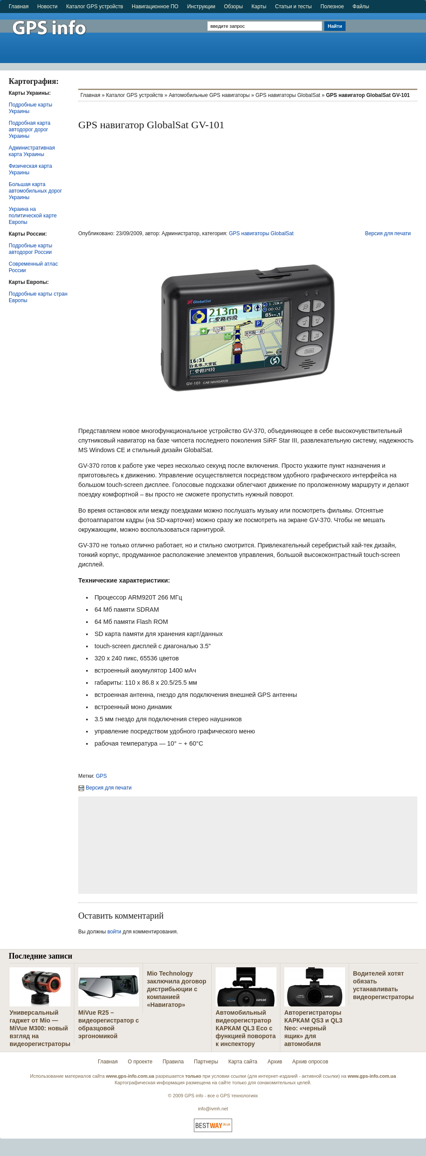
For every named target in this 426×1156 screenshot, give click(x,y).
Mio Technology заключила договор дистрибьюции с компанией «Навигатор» (176, 989)
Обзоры (233, 6)
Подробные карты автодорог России (30, 249)
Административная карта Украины (32, 151)
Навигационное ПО (155, 6)
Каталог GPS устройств (94, 6)
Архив (274, 1062)
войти (114, 932)
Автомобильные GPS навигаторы (209, 95)
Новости (47, 6)
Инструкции (201, 6)
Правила (173, 1062)
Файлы (361, 6)
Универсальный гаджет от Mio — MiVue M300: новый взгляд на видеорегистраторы (40, 1028)
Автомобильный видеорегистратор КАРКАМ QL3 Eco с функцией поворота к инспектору (246, 1028)
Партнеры (206, 1062)
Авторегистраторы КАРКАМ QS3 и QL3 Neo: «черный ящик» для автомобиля (313, 1028)
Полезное (332, 6)
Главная (19, 6)
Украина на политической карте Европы (33, 215)
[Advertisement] (386, 37)
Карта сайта (242, 1062)
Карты (259, 6)
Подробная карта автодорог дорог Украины (29, 129)
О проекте (140, 1062)
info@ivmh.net (213, 1108)
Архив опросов (310, 1062)
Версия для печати (388, 233)
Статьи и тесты (293, 6)
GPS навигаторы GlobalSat (288, 95)
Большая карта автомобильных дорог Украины (35, 190)
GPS (101, 776)
